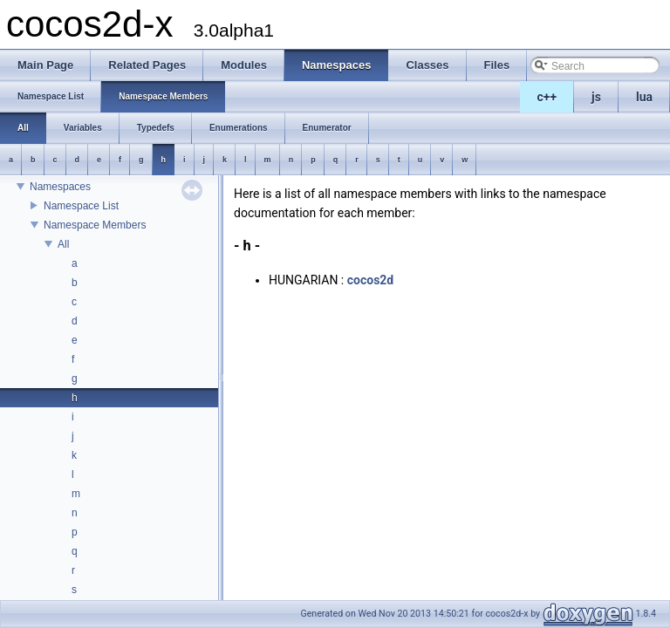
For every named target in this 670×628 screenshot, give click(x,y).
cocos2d (370, 280)
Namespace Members (95, 225)
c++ (547, 97)
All (63, 244)
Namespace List (81, 206)
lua (644, 97)
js (596, 97)
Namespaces (60, 187)
